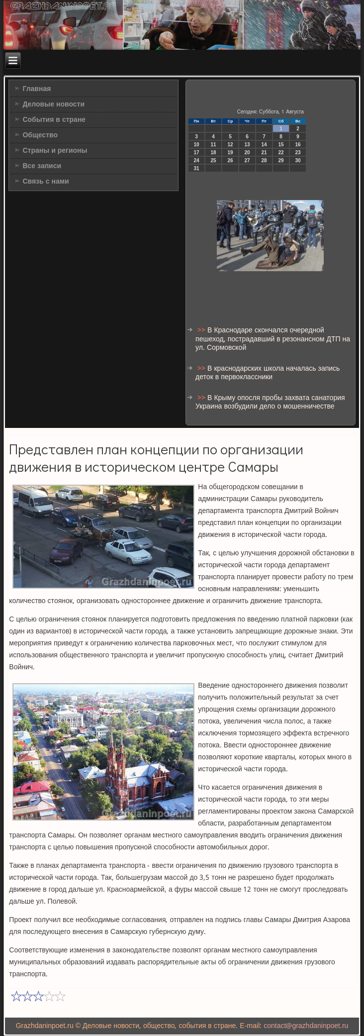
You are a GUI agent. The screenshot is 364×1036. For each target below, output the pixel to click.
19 (230, 152)
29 (281, 160)
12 (230, 144)
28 (264, 160)
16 (298, 144)
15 (281, 144)
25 (213, 160)
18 (213, 152)
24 (196, 160)
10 (196, 144)
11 (213, 144)
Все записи (41, 166)
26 (230, 160)
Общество (40, 135)
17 (196, 152)
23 (298, 152)
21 (264, 152)
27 (247, 160)
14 (264, 144)
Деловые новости (53, 104)
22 (281, 152)
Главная (36, 89)
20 (247, 152)
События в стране (54, 120)
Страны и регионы (54, 151)
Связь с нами (45, 182)
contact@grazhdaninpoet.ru (306, 1026)
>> (202, 330)
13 (247, 144)
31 (196, 168)
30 (298, 160)
